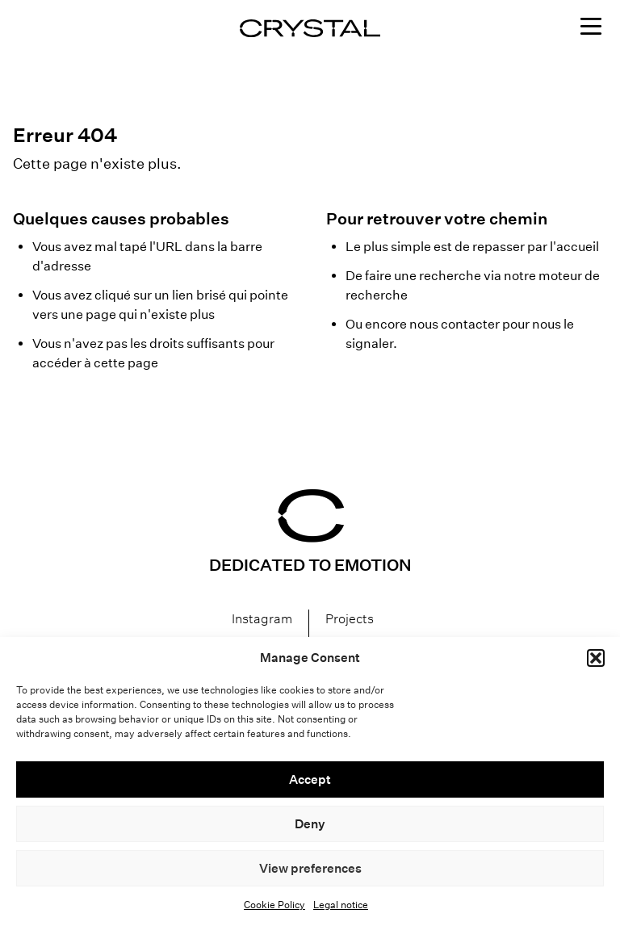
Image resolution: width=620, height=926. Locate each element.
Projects (349, 618)
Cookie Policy (274, 904)
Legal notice (340, 904)
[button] (596, 658)
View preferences (310, 868)
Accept (310, 779)
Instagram (262, 618)
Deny (310, 824)
